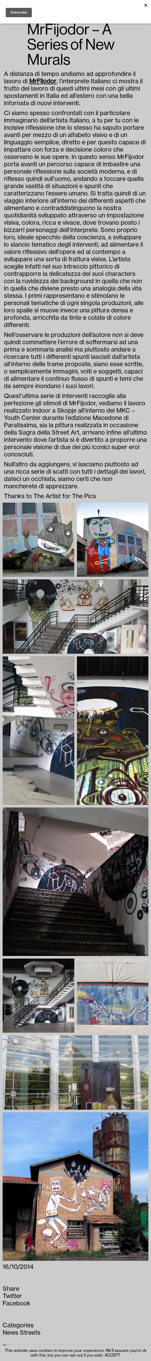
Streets (30, 1333)
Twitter (12, 1296)
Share (11, 1289)
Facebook (17, 1303)
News (10, 1333)
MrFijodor (42, 81)
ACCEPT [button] (112, 1355)
